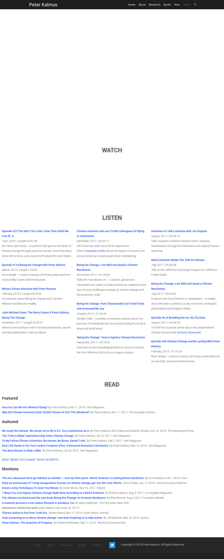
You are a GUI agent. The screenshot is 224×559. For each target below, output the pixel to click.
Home (37, 545)
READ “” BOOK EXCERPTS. (30, 459)
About (50, 545)
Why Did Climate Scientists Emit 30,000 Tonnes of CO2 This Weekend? (46, 412)
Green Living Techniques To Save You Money (30, 487)
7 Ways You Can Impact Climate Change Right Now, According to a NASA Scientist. (53, 492)
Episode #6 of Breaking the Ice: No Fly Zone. (178, 317)
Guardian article (95, 250)
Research (67, 545)
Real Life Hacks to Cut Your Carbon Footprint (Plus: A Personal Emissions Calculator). (55, 445)
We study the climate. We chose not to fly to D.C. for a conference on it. (46, 430)
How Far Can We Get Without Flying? (25, 407)
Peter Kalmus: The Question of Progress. (27, 522)
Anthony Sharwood (189, 332)
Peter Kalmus (43, 5)
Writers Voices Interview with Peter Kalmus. (29, 288)
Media (97, 545)
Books (83, 545)
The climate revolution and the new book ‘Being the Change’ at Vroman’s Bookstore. (54, 497)
